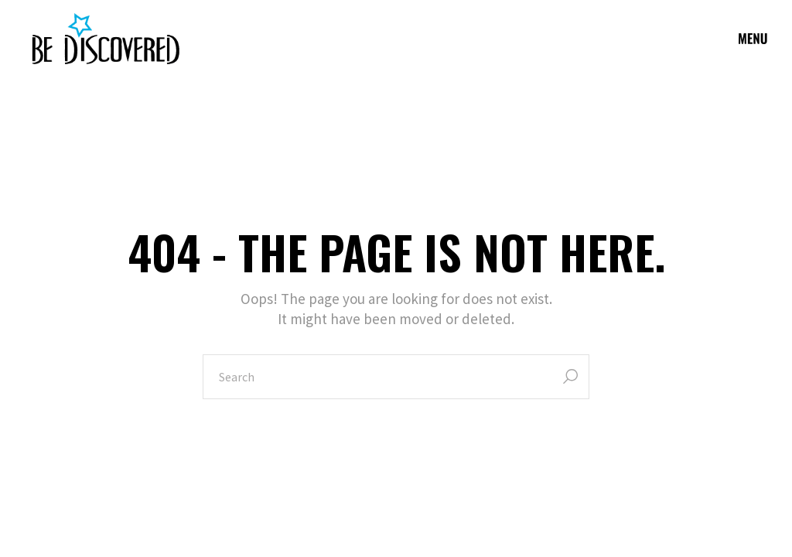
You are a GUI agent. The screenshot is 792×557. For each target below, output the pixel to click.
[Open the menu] (753, 38)
